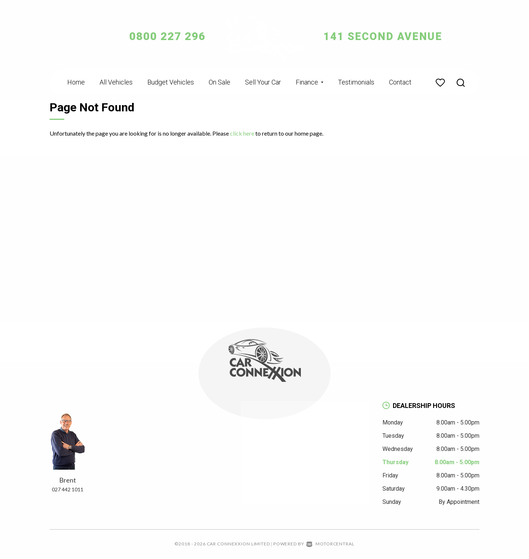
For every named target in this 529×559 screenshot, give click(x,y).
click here (242, 133)
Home (76, 82)
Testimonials (356, 82)
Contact (400, 82)
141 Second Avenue (384, 36)
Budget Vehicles (170, 82)
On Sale (219, 82)
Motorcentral (330, 544)
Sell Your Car (263, 82)
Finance (309, 82)
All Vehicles (116, 82)
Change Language (418, 10)
